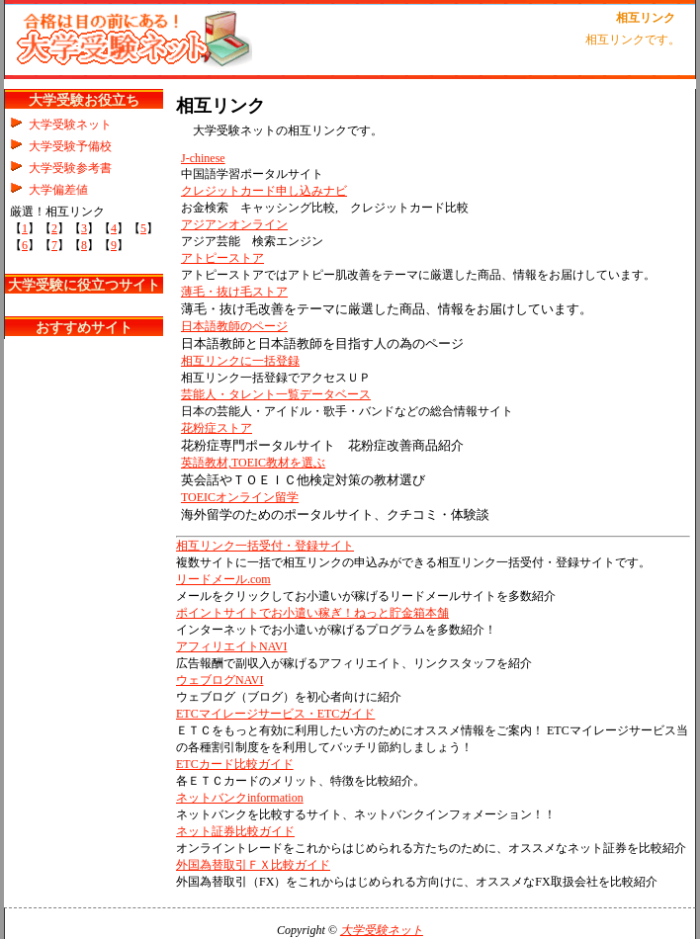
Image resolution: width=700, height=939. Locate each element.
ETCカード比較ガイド (235, 764)
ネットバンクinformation (240, 798)
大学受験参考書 (70, 168)
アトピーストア (222, 258)
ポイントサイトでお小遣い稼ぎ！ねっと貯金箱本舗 (312, 613)
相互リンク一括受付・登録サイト (265, 546)
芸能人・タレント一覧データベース (276, 394)
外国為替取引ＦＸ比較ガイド (253, 865)
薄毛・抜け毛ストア (234, 292)
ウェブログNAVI (219, 680)
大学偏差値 (58, 190)
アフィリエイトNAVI (231, 646)
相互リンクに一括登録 (240, 361)
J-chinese (203, 158)
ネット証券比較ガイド (235, 831)
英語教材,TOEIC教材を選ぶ (253, 463)
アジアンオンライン (234, 224)
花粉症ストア (216, 428)
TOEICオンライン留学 (240, 497)
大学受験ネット (70, 124)
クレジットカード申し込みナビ (264, 191)
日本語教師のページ (234, 326)
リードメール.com (223, 579)
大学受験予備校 (70, 146)
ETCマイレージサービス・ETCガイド (275, 714)
